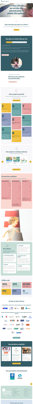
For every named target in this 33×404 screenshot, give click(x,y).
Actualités (13, 396)
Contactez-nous (26, 395)
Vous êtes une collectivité (26, 392)
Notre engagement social (15, 391)
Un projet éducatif (9, 42)
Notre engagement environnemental (15, 393)
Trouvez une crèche (26, 396)
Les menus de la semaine (16, 395)
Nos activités (14, 390)
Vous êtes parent (26, 389)
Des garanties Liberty (16, 42)
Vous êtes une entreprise (27, 390)
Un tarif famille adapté (23, 42)
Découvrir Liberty (14, 389)
